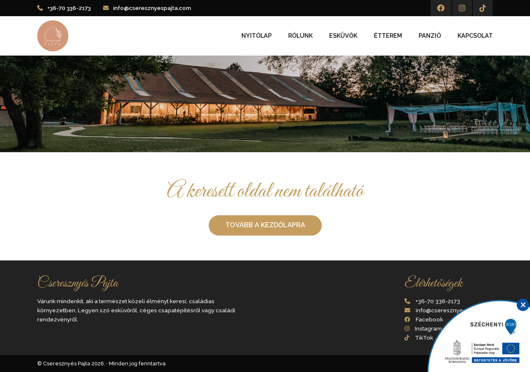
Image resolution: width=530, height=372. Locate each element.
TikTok (424, 337)
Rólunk (300, 36)
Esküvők (343, 36)
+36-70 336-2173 (69, 8)
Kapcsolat (475, 36)
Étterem (388, 36)
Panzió (430, 36)
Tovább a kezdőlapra (265, 225)
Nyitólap (256, 36)
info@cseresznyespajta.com (152, 8)
